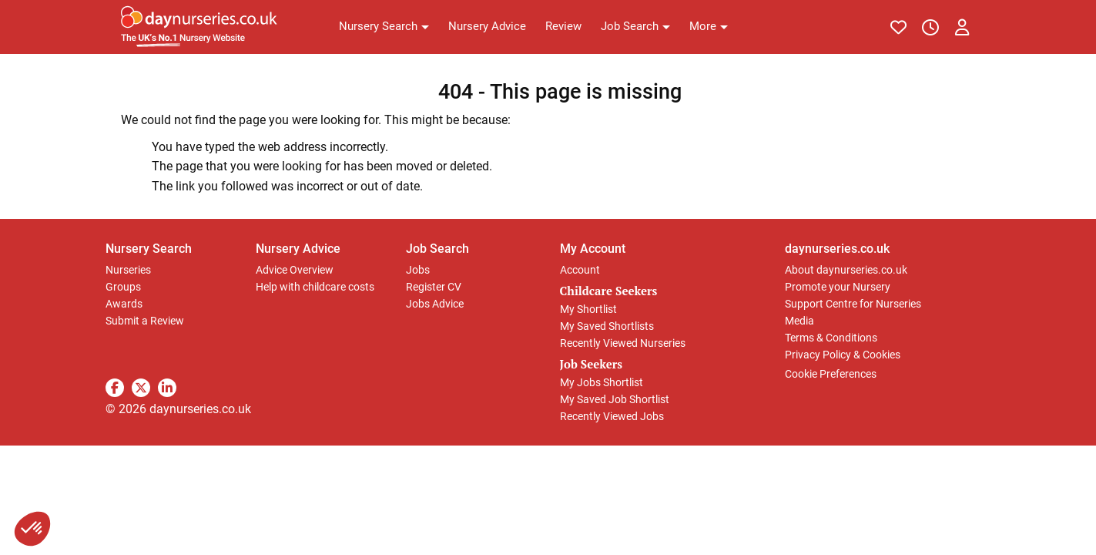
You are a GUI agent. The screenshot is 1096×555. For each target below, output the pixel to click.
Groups (123, 287)
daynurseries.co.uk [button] (837, 248)
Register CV (433, 287)
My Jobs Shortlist (601, 382)
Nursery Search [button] (149, 248)
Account (580, 270)
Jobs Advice (435, 304)
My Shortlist (588, 309)
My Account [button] (592, 248)
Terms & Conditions (831, 337)
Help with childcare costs (315, 287)
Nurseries (128, 270)
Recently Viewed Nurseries (622, 343)
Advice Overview (294, 270)
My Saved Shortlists (607, 326)
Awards (124, 304)
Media (799, 320)
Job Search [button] (437, 248)
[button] (384, 27)
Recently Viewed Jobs (612, 416)
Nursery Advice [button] (298, 248)
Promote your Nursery (837, 287)
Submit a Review (145, 320)
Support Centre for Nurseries (853, 304)
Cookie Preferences (830, 374)
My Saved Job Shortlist (614, 399)
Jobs (418, 270)
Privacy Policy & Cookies (842, 354)
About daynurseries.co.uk (846, 270)
